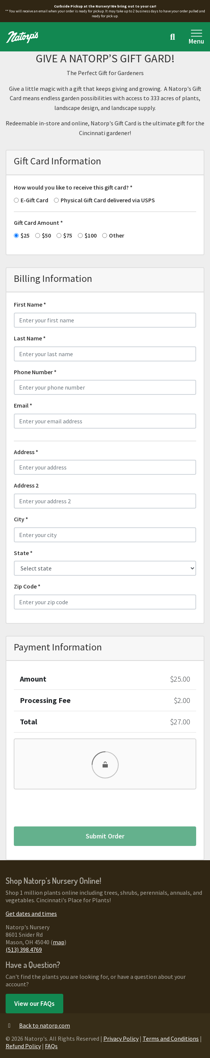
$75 (67, 235)
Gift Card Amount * (38, 222)
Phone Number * (35, 372)
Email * (23, 405)
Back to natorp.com (38, 1025)
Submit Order (105, 836)
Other (116, 235)
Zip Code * (27, 586)
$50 (46, 235)
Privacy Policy (121, 1038)
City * (21, 519)
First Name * (30, 304)
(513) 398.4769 (24, 949)
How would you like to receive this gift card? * (73, 187)
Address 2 (26, 485)
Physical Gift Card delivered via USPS (108, 200)
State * (23, 553)
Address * (26, 452)
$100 (91, 235)
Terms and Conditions (171, 1038)
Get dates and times (31, 913)
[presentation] (71, 805)
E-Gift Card (34, 200)
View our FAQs (34, 1003)
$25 (25, 235)
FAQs (51, 1046)
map (58, 942)
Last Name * (30, 338)
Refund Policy (23, 1046)
